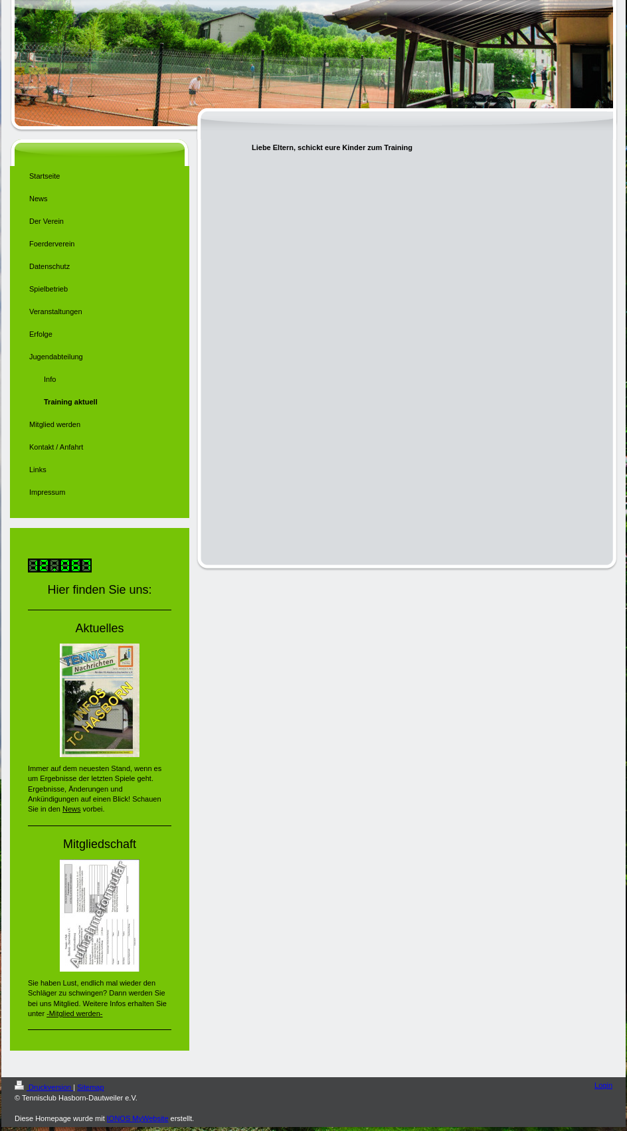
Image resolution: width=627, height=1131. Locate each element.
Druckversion (44, 1087)
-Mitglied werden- (74, 1013)
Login (603, 1085)
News (71, 809)
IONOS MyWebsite (138, 1118)
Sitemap (90, 1087)
